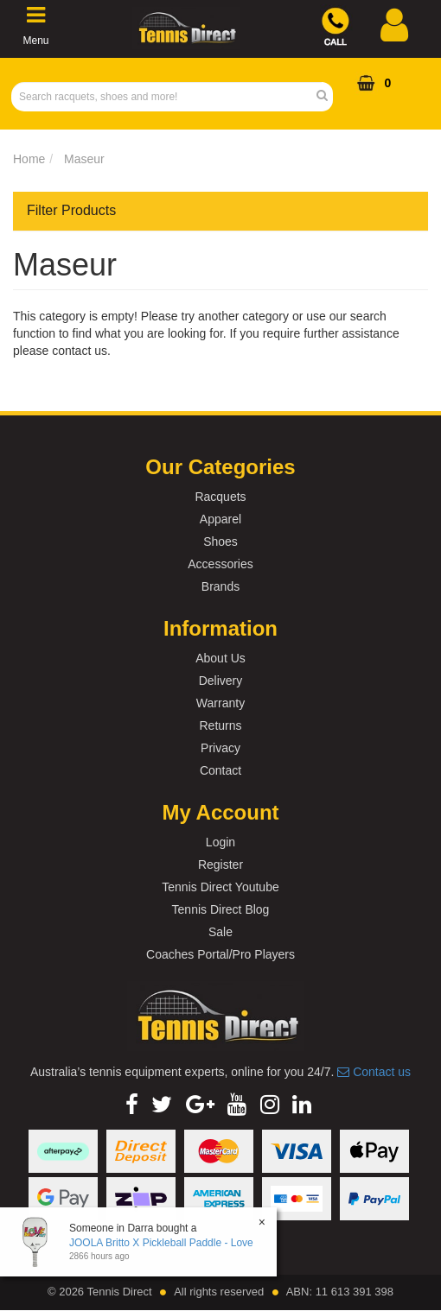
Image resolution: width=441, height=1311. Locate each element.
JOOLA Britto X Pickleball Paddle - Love (161, 1243)
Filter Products (71, 210)
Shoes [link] (220, 541)
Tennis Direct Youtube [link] (220, 887)
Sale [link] (220, 932)
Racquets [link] (220, 497)
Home (29, 159)
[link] (131, 1105)
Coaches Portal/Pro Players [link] (220, 954)
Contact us (374, 1072)
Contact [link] (220, 770)
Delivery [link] (221, 680)
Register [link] (220, 864)
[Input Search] (167, 96)
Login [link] (220, 842)
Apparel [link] (220, 519)
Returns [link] (220, 725)
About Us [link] (220, 658)
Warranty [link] (220, 703)
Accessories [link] (220, 564)
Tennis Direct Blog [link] (221, 909)
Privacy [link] (220, 748)
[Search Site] (327, 96)
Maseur (84, 159)
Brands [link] (220, 586)
